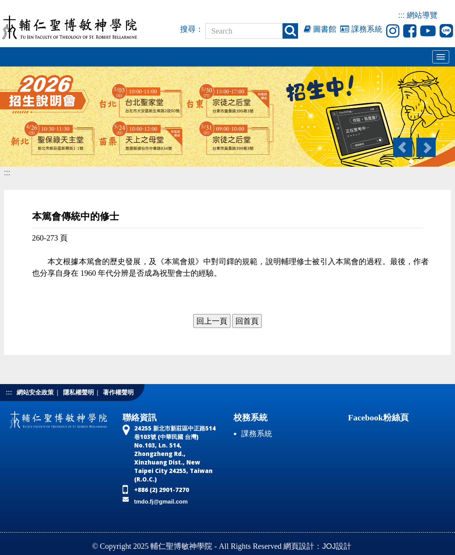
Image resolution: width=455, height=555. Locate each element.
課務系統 (361, 29)
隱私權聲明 (78, 392)
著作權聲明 (118, 392)
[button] (402, 147)
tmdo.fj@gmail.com (161, 501)
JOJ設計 (336, 546)
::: (401, 15)
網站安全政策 (35, 392)
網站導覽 (422, 15)
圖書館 (320, 29)
